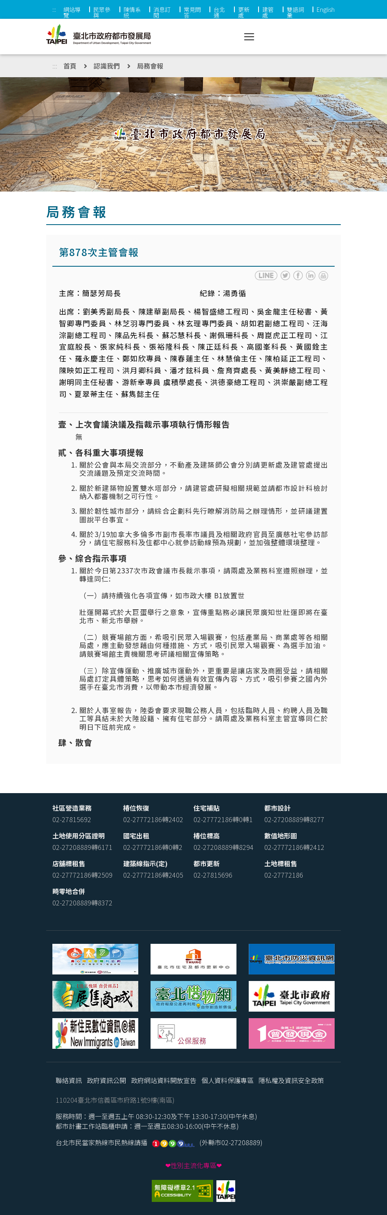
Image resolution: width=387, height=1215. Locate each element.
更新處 (244, 12)
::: (54, 9)
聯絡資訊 (69, 1080)
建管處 (268, 12)
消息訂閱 (162, 12)
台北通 (219, 12)
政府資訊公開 (106, 1080)
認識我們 (107, 66)
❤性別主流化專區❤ (193, 1165)
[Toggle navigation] (249, 37)
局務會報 (150, 66)
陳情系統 (132, 12)
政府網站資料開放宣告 (163, 1080)
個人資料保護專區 (227, 1080)
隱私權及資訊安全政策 (291, 1080)
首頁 (69, 66)
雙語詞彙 (295, 12)
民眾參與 (101, 12)
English (326, 9)
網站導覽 (72, 12)
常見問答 (192, 12)
